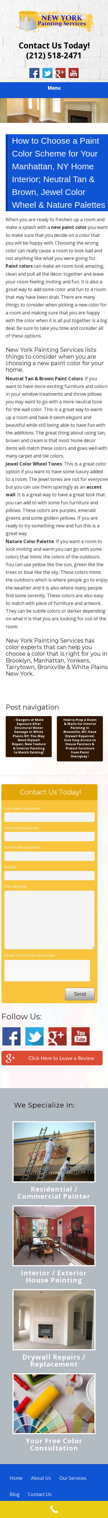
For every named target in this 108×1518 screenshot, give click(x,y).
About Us (41, 1478)
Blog (15, 1494)
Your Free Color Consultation (54, 1444)
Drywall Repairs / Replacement (54, 1360)
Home (16, 1478)
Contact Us (39, 1494)
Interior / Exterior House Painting (54, 1276)
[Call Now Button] (54, 1509)
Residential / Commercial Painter (54, 1192)
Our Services (72, 1478)
